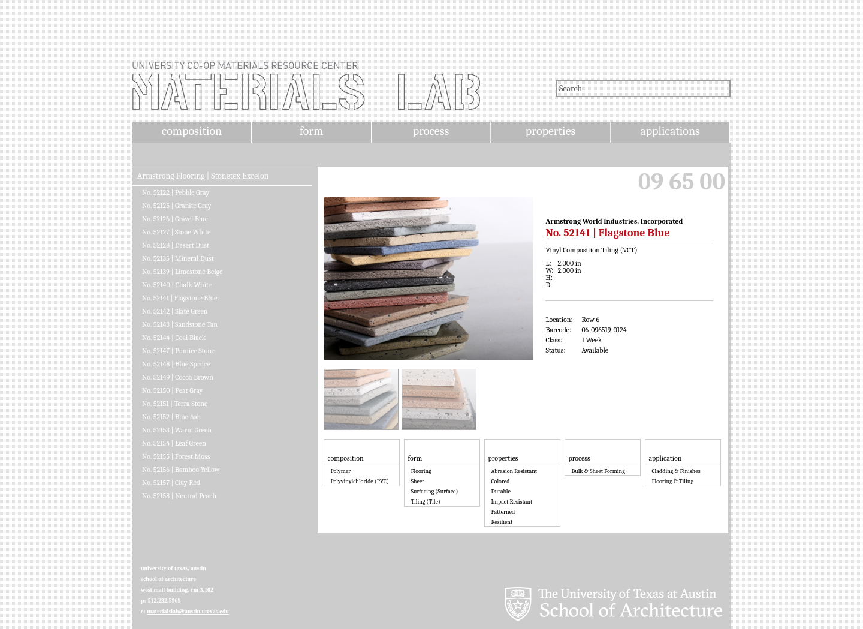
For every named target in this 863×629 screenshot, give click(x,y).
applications (670, 131)
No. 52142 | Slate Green (175, 311)
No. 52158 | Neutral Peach (179, 496)
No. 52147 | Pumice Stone (178, 351)
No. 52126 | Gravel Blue (175, 219)
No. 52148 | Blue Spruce (176, 364)
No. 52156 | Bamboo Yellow (180, 469)
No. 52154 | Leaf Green (174, 443)
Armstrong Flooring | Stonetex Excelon (202, 176)
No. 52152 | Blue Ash (171, 417)
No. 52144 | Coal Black (174, 337)
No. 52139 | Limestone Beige (182, 271)
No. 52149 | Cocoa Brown (177, 377)
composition (192, 131)
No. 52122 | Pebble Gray (175, 192)
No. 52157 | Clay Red (171, 482)
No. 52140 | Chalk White (177, 285)
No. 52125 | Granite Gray (177, 205)
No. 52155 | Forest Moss (176, 456)
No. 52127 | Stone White (176, 232)
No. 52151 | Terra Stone (174, 403)
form (312, 131)
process (431, 131)
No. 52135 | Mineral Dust (178, 258)
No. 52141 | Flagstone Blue (179, 298)
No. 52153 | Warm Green (177, 430)
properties (550, 131)
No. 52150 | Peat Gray (172, 390)
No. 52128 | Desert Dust (175, 245)
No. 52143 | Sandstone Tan (180, 324)
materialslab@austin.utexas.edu (188, 611)
